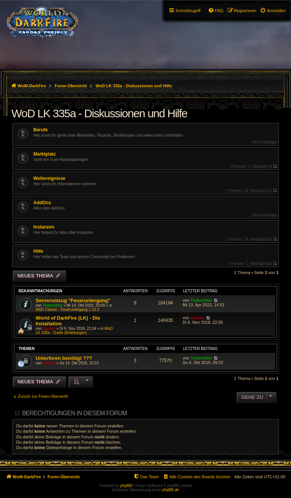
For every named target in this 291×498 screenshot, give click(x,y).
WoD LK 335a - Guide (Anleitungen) (74, 330)
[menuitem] (273, 10)
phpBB (125, 486)
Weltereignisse (49, 178)
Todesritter (53, 305)
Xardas (49, 328)
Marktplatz (44, 154)
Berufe (40, 129)
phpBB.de (170, 490)
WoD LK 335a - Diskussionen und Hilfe (99, 113)
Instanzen (43, 227)
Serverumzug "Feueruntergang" (73, 300)
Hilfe (38, 251)
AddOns (42, 202)
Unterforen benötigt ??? (64, 358)
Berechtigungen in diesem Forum (74, 413)
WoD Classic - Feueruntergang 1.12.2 (67, 309)
